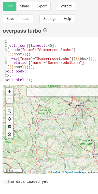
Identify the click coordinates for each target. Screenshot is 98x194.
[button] (9, 92)
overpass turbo (25, 30)
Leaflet (54, 172)
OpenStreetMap (75, 172)
